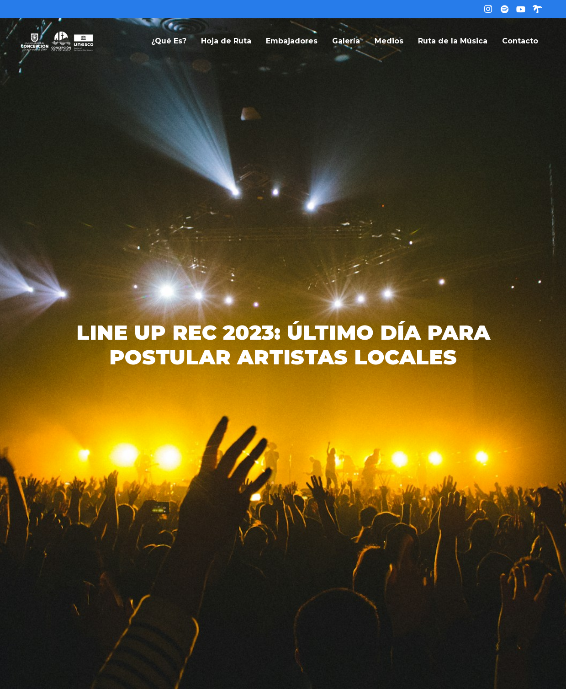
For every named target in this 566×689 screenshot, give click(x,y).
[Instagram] (488, 9)
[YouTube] (521, 9)
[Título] (504, 9)
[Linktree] (537, 9)
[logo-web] (57, 41)
